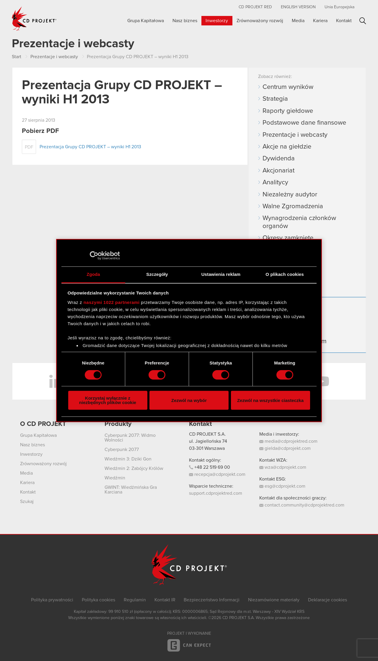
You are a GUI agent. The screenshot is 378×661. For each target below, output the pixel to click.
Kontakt (344, 20)
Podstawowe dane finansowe (304, 123)
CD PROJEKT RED (255, 7)
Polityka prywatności (52, 599)
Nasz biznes (184, 20)
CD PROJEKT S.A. (207, 434)
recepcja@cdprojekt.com (217, 474)
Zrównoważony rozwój (260, 20)
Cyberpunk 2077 (122, 449)
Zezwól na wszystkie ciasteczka (270, 400)
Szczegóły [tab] (157, 274)
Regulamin (135, 599)
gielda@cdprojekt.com (285, 448)
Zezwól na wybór (189, 400)
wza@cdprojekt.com (282, 467)
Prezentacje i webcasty (295, 135)
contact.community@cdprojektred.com (301, 505)
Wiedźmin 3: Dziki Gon (128, 459)
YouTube (322, 381)
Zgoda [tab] (93, 274)
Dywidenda (279, 158)
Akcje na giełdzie (287, 147)
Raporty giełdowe (288, 111)
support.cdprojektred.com (215, 493)
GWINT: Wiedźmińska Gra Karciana (131, 489)
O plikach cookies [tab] (284, 274)
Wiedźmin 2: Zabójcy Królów (134, 468)
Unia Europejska (339, 7)
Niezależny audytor (290, 194)
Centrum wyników (288, 87)
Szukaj (362, 20)
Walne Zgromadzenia (293, 206)
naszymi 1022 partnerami (112, 302)
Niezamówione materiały (273, 599)
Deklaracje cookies (327, 599)
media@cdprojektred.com (288, 441)
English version (298, 7)
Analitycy (275, 182)
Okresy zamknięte (288, 238)
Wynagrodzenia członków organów (299, 222)
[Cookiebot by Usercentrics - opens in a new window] (94, 255)
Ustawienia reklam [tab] (221, 274)
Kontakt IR (164, 599)
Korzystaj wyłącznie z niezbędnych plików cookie (107, 400)
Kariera (320, 20)
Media (298, 20)
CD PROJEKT (34, 18)
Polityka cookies (98, 599)
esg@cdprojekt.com (282, 486)
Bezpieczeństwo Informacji (211, 599)
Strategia (275, 99)
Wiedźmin (115, 478)
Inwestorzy (217, 20)
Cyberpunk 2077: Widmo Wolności (130, 437)
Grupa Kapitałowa (145, 20)
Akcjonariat (278, 170)
